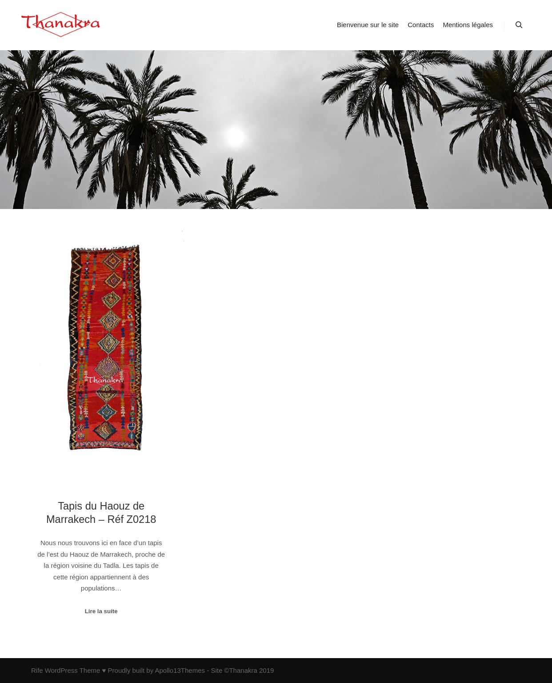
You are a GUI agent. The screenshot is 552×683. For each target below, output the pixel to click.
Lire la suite (101, 611)
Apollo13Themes (180, 670)
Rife (37, 670)
